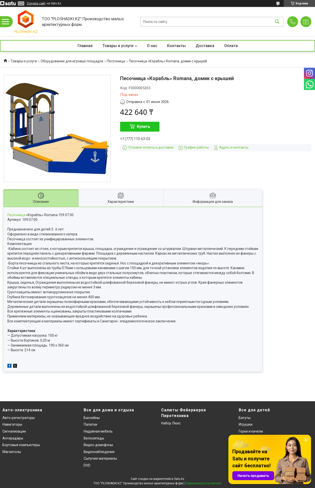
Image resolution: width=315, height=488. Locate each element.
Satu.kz (179, 479)
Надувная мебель (98, 431)
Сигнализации (14, 431)
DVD (87, 465)
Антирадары (12, 438)
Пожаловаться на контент (203, 483)
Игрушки (245, 424)
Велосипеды (94, 438)
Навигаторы (12, 424)
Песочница (16, 215)
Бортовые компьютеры (21, 445)
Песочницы (116, 61)
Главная (85, 45)
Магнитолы (11, 452)
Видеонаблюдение (99, 452)
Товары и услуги (117, 45)
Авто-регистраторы (18, 418)
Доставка (205, 45)
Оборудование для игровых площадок (72, 61)
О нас (152, 45)
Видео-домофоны (98, 445)
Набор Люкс (171, 423)
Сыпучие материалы (100, 458)
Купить (143, 126)
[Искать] (277, 21)
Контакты (176, 45)
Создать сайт (36, 3)
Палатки (90, 424)
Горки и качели (251, 431)
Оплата (231, 45)
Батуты (245, 418)
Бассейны (92, 418)
